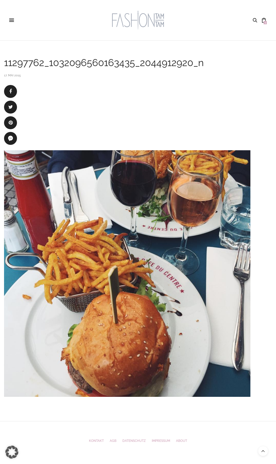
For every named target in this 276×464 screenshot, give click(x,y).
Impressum (161, 441)
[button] (12, 452)
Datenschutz (134, 441)
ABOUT (181, 441)
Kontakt (96, 441)
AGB (113, 441)
